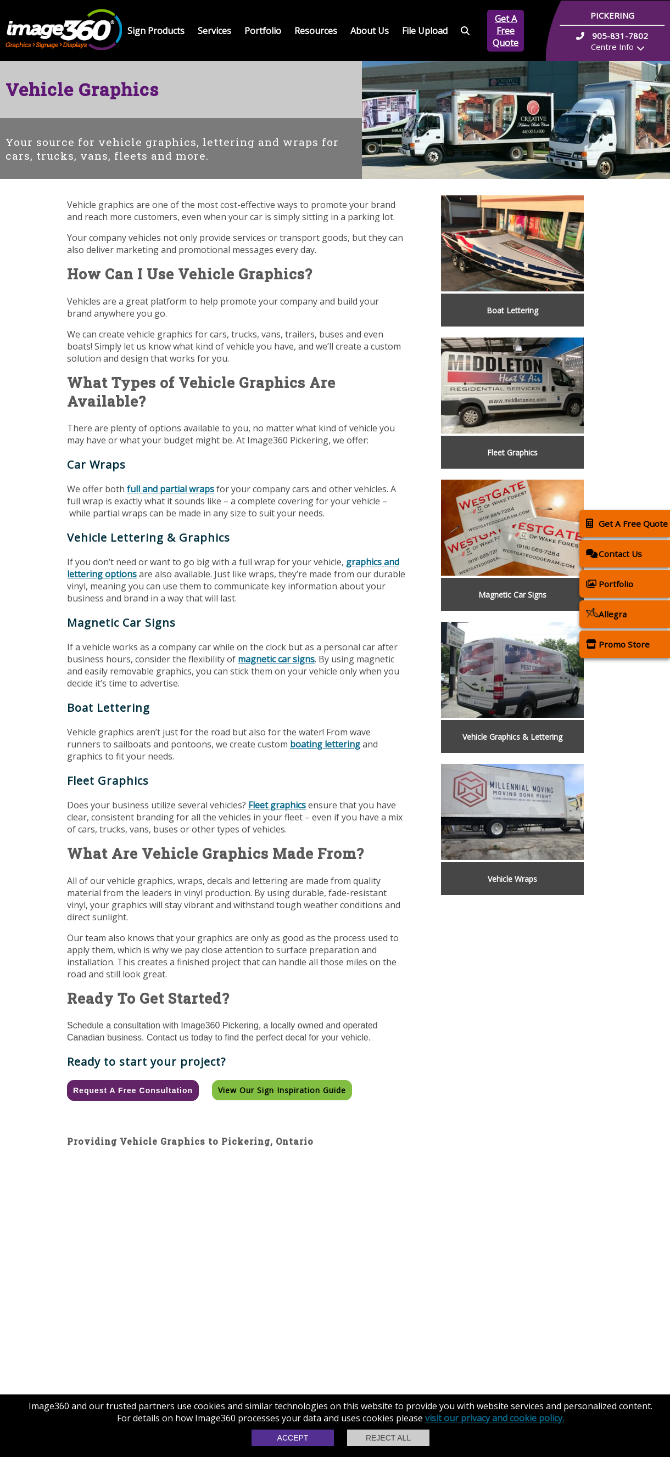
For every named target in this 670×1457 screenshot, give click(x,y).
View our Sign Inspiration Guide (282, 1090)
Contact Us (614, 553)
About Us (369, 31)
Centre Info (612, 46)
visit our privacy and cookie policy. (494, 1418)
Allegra (606, 613)
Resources (315, 31)
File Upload (425, 31)
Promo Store (618, 644)
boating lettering (325, 744)
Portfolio (262, 31)
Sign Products (156, 31)
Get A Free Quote (505, 31)
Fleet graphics (277, 805)
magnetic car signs (276, 659)
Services (214, 31)
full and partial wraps (170, 489)
